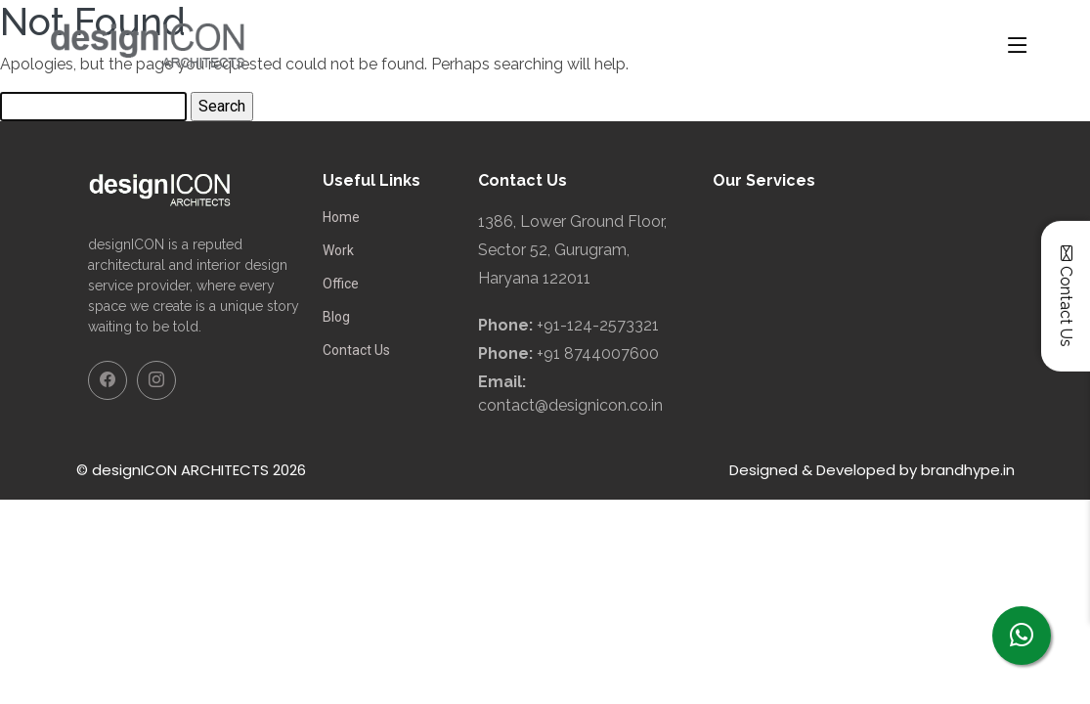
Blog (336, 317)
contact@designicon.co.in (570, 405)
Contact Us (356, 350)
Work (338, 250)
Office (341, 283)
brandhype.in (968, 470)
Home (341, 217)
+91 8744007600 (598, 353)
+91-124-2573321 (598, 325)
